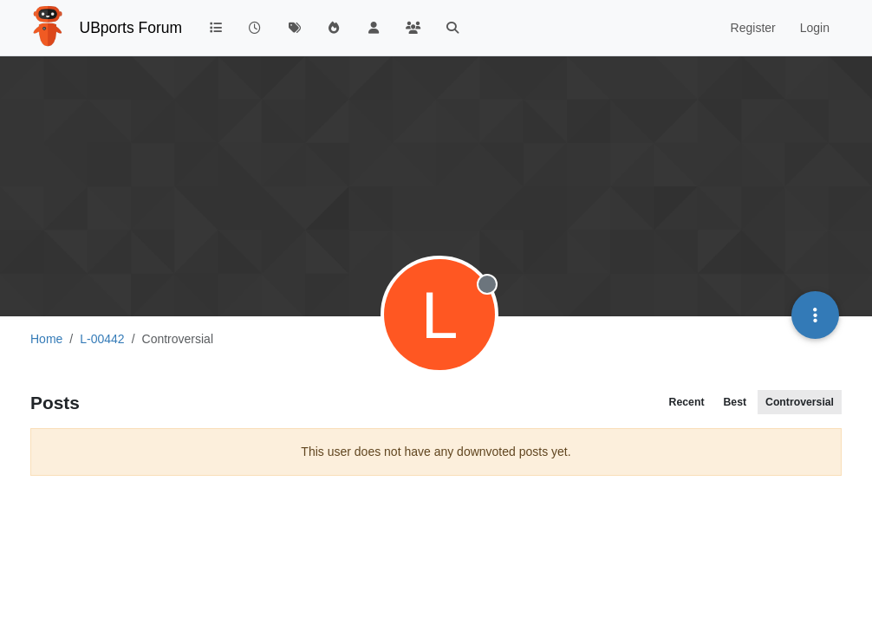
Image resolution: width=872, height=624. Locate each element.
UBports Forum (131, 27)
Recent (687, 402)
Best (734, 402)
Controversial (799, 402)
